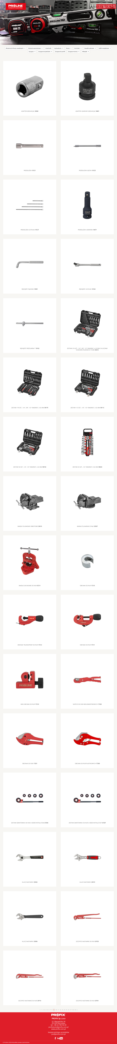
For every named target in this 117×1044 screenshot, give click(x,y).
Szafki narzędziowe (104, 48)
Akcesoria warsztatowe (34, 48)
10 (56, 1010)
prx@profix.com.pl (58, 1034)
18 (73, 1010)
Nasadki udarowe (89, 48)
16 (68, 1010)
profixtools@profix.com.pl (59, 1027)
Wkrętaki (84, 51)
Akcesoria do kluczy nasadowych (14, 48)
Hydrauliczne (57, 48)
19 (75, 1010)
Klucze (68, 48)
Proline (16, 6)
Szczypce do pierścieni (44, 51)
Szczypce (31, 51)
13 (62, 1010)
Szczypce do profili (60, 51)
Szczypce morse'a (73, 51)
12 (60, 1010)
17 (70, 1010)
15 (66, 1010)
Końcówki (77, 48)
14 (64, 1010)
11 (58, 1010)
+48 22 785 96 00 (59, 1025)
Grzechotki (48, 48)
